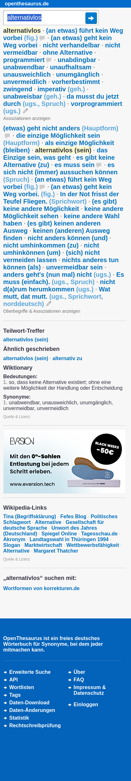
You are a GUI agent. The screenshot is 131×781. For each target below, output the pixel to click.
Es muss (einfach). (63, 278)
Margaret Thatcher (56, 551)
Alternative (48, 522)
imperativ (61, 89)
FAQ (79, 679)
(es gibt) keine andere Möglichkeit (60, 205)
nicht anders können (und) (68, 237)
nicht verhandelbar (71, 45)
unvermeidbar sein (74, 267)
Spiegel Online (59, 533)
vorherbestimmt (76, 81)
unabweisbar (32, 96)
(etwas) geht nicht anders (60, 128)
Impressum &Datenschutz (90, 690)
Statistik (19, 718)
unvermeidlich (25, 81)
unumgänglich (78, 74)
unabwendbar (24, 67)
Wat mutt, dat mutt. (56, 296)
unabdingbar (77, 59)
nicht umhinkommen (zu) (41, 245)
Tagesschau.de (99, 533)
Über (79, 672)
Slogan (11, 545)
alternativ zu (67, 358)
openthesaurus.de (27, 3)
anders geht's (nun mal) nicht (57, 274)
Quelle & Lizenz (16, 417)
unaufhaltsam (70, 67)
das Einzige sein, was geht (55, 154)
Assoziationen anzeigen (26, 118)
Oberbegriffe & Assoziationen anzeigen (41, 311)
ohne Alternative (68, 52)
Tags (15, 695)
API (13, 679)
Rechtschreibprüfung (35, 725)
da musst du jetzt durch (61, 100)
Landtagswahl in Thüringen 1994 (69, 539)
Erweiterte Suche (30, 672)
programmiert (24, 59)
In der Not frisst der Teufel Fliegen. (61, 198)
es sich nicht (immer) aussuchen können (60, 172)
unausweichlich (27, 74)
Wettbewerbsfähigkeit (92, 545)
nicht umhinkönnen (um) (51, 249)
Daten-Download (29, 702)
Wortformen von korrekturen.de (41, 588)
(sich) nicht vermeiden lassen (51, 256)
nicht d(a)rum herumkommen (59, 285)
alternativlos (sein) (25, 339)
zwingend (17, 89)
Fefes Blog (73, 516)
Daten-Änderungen (32, 710)
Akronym (14, 539)
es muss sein (75, 164)
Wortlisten (21, 687)
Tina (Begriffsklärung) (29, 516)
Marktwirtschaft (43, 545)
